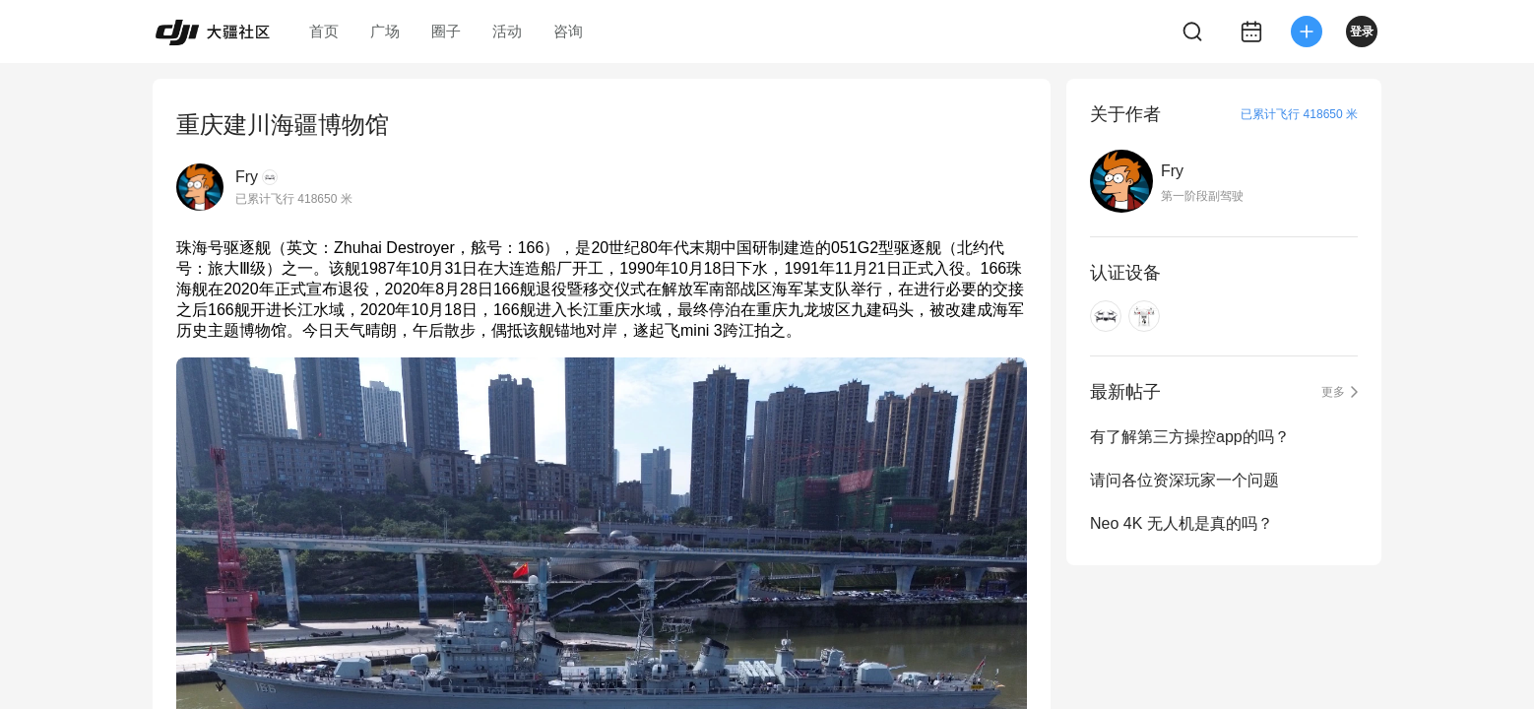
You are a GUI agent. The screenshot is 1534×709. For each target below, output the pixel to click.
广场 (385, 31)
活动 (507, 31)
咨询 (568, 31)
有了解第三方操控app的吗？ (1190, 436)
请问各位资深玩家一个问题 (1184, 480)
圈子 (446, 31)
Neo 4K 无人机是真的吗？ (1181, 523)
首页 (324, 31)
